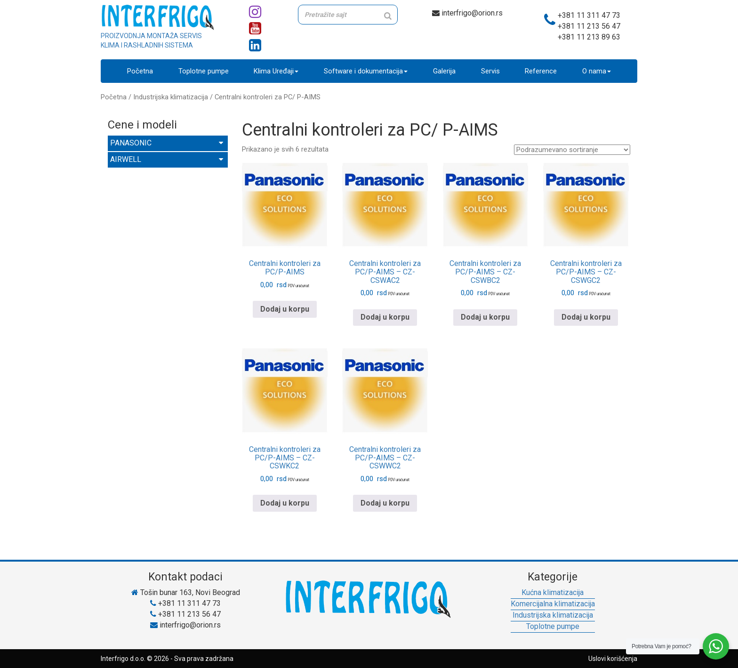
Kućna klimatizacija (552, 592)
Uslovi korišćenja (612, 658)
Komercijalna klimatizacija (553, 603)
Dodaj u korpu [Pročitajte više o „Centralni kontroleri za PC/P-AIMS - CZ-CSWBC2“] (485, 317)
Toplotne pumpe (203, 71)
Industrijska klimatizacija (170, 97)
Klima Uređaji (276, 71)
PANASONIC (166, 142)
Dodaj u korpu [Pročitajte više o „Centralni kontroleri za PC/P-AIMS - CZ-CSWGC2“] (586, 317)
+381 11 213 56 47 (589, 26)
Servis (490, 71)
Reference (541, 71)
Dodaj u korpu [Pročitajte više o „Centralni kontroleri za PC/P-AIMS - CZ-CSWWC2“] (385, 503)
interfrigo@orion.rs (467, 12)
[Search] (387, 15)
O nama (596, 71)
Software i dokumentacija (366, 71)
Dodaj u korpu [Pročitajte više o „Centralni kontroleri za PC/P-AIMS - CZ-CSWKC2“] (284, 503)
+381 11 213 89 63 (589, 36)
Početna (140, 71)
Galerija (444, 71)
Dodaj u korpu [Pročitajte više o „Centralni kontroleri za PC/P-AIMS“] (284, 309)
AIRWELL (166, 159)
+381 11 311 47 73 (589, 15)
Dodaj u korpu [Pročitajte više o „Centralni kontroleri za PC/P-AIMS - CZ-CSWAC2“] (385, 317)
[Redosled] (572, 150)
